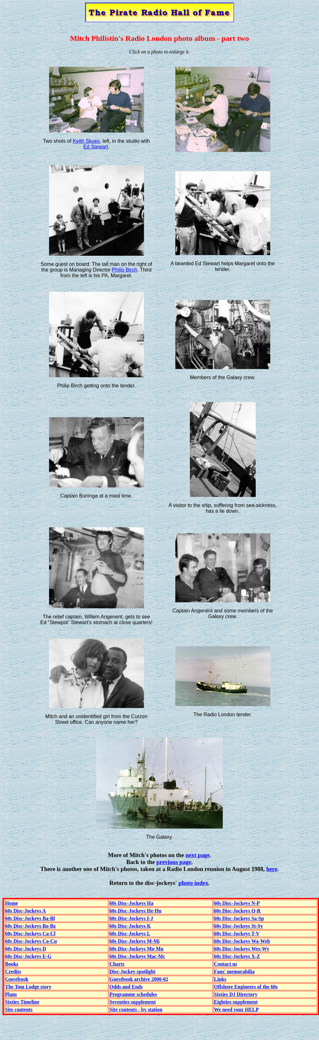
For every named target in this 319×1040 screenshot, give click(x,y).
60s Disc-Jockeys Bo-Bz (30, 926)
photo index (193, 883)
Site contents (19, 1009)
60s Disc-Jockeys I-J (131, 918)
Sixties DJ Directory (235, 994)
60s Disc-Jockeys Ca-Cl (30, 933)
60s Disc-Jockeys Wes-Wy (241, 948)
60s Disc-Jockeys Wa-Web (242, 941)
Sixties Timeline (22, 1002)
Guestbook (16, 979)
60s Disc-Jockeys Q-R (237, 910)
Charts (116, 964)
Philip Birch (124, 270)
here (271, 869)
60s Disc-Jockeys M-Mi (134, 941)
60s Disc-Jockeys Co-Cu (31, 941)
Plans (11, 994)
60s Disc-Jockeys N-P (237, 903)
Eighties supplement (236, 1002)
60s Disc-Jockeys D (25, 948)
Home (11, 903)
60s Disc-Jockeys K (130, 926)
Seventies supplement (132, 1002)
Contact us (225, 964)
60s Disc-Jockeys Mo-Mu (136, 948)
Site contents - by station (135, 1009)
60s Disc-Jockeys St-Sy (238, 926)
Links (220, 979)
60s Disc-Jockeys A (25, 910)
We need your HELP (236, 1009)
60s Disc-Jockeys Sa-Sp (239, 918)
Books (11, 964)
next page (197, 855)
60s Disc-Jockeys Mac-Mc (137, 956)
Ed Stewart (95, 146)
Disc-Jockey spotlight (132, 971)
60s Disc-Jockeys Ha (131, 903)
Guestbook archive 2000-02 (138, 979)
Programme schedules (133, 994)
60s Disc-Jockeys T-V (237, 933)
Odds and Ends (126, 986)
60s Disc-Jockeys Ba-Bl (30, 918)
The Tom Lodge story (28, 986)
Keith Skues (86, 141)
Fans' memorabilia (234, 971)
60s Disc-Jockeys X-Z (237, 956)
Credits (13, 971)
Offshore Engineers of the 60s (246, 986)
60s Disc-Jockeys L (129, 933)
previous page (173, 862)
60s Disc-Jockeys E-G (28, 956)
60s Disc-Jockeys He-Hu (135, 910)
